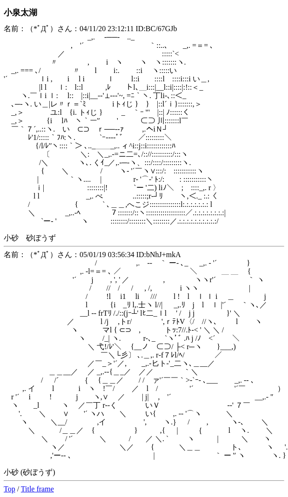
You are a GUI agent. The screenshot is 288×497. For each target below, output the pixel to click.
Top (9, 489)
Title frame (37, 489)
